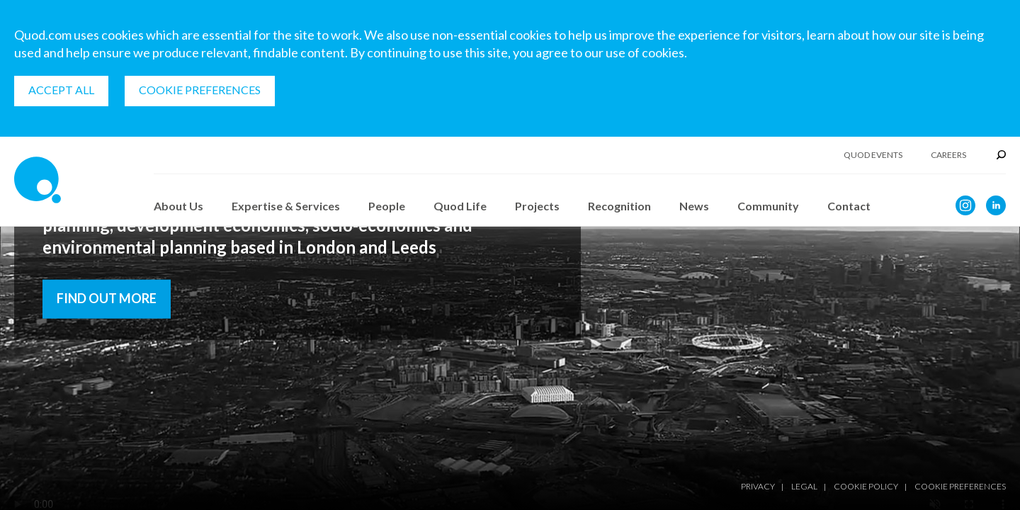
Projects (537, 205)
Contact (849, 205)
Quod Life (460, 205)
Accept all (61, 89)
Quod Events (873, 155)
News (694, 205)
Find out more (107, 297)
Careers (948, 155)
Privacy (758, 486)
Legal (804, 486)
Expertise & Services (286, 205)
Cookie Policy (866, 486)
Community (768, 205)
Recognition (619, 205)
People (386, 205)
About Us (178, 205)
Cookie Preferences (200, 89)
